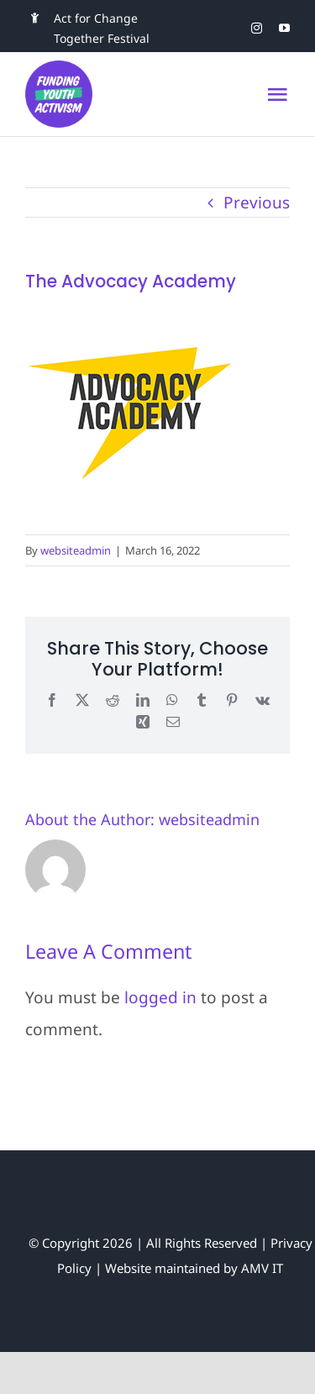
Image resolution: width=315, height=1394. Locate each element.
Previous (256, 202)
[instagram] (256, 28)
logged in (160, 997)
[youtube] (284, 28)
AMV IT (262, 1268)
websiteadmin (75, 550)
